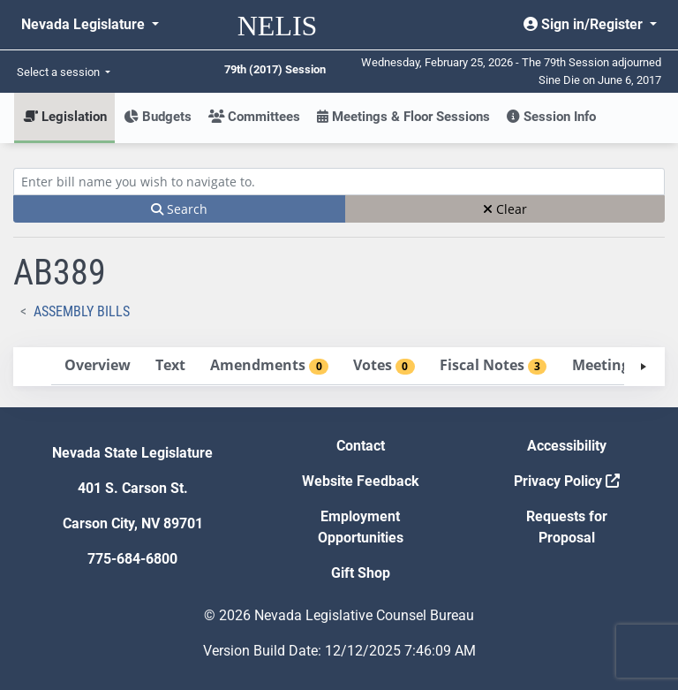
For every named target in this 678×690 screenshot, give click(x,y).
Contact (360, 445)
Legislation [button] (65, 117)
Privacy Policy (567, 481)
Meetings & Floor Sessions (403, 117)
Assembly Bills (82, 311)
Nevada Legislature (84, 24)
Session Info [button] (551, 117)
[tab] (97, 366)
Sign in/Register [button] (585, 24)
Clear (505, 209)
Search (179, 209)
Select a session (59, 72)
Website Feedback (360, 481)
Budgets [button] (158, 117)
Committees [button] (254, 117)
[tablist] (339, 366)
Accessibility (566, 445)
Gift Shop (360, 573)
